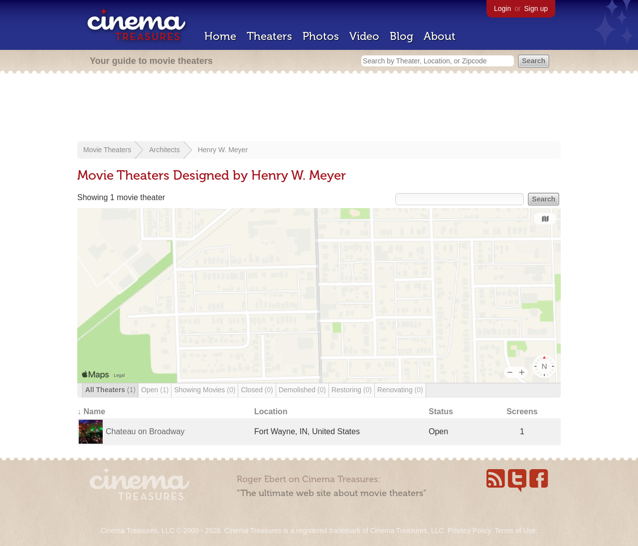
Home (220, 36)
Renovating (400, 390)
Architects (164, 150)
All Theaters (110, 390)
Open (154, 390)
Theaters (269, 36)
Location (271, 411)
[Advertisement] (319, 108)
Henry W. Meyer (223, 150)
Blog (401, 36)
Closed (257, 390)
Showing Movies (204, 390)
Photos (321, 36)
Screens (521, 411)
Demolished (302, 390)
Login (502, 8)
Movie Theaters (107, 150)
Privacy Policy (469, 531)
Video (364, 36)
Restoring (351, 390)
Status (441, 411)
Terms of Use (514, 531)
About (440, 36)
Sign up (536, 8)
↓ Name (91, 411)
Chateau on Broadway (145, 431)
